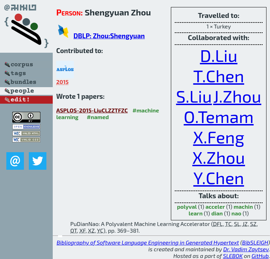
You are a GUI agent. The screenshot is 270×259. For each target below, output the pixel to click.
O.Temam (219, 116)
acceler (215, 206)
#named (98, 117)
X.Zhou (218, 157)
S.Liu (194, 96)
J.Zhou (237, 96)
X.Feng (218, 137)
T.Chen (218, 75)
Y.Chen (218, 177)
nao (236, 213)
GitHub (260, 255)
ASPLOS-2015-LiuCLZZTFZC (92, 110)
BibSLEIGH (255, 242)
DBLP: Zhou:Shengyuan (109, 36)
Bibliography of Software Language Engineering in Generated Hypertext (148, 242)
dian (217, 213)
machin (243, 206)
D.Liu (219, 55)
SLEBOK (233, 255)
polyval (187, 206)
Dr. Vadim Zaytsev (246, 249)
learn (195, 213)
